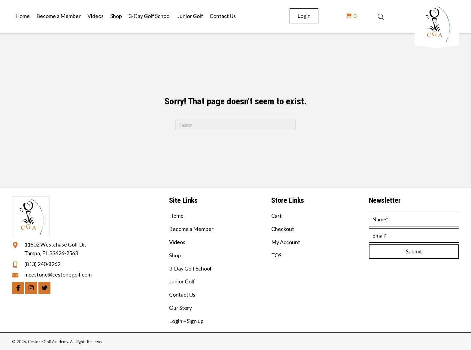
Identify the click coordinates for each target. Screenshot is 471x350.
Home (176, 215)
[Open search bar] (381, 16)
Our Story (180, 307)
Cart (276, 215)
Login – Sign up (186, 321)
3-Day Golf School (190, 268)
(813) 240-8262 (42, 264)
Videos (177, 242)
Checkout (282, 229)
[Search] (235, 125)
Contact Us (182, 294)
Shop (175, 255)
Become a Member (191, 229)
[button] (18, 288)
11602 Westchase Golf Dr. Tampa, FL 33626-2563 (55, 248)
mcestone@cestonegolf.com (58, 274)
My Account (285, 242)
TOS (276, 255)
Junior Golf (182, 281)
